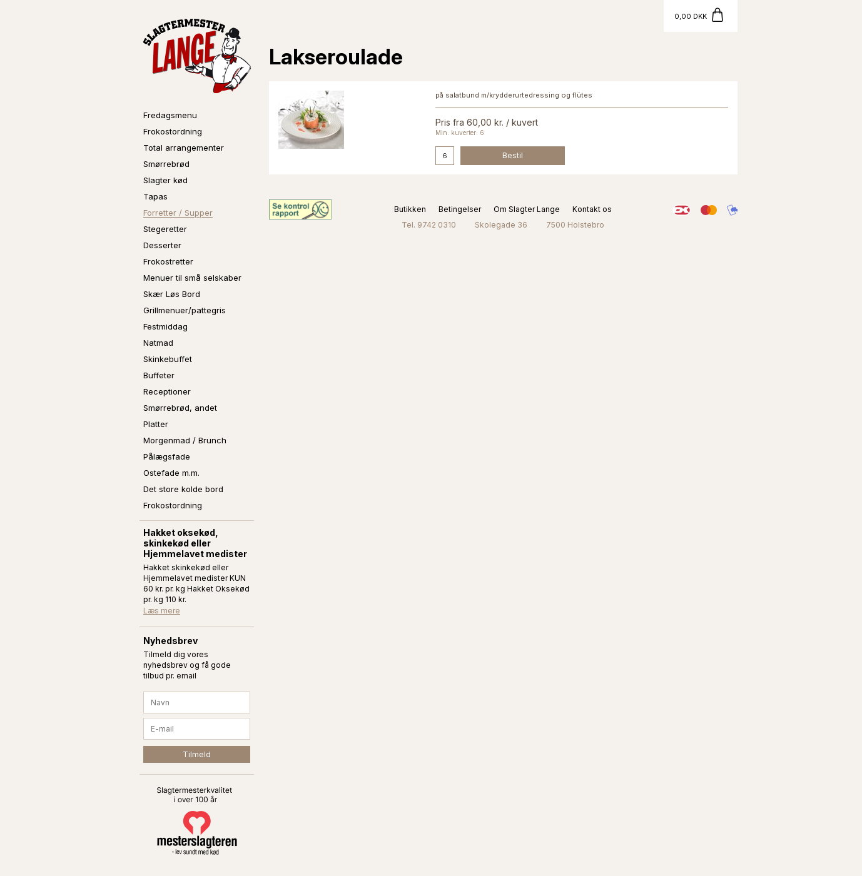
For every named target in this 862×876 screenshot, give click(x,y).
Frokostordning (172, 131)
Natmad (158, 343)
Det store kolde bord (183, 489)
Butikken (410, 209)
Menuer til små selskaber (192, 278)
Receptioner (167, 391)
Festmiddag (165, 326)
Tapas (155, 196)
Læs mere (161, 610)
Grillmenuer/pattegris (184, 310)
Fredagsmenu (170, 115)
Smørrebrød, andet (180, 408)
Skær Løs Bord (171, 294)
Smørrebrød (166, 164)
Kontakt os (592, 209)
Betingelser (460, 209)
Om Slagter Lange (527, 209)
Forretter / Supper (178, 213)
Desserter (162, 245)
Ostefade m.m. (171, 473)
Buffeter (159, 375)
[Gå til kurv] (701, 16)
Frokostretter (168, 261)
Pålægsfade (166, 456)
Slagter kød (165, 180)
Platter (155, 424)
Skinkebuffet (167, 359)
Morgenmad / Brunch (184, 440)
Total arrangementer (183, 148)
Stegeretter (165, 229)
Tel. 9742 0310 (429, 224)
